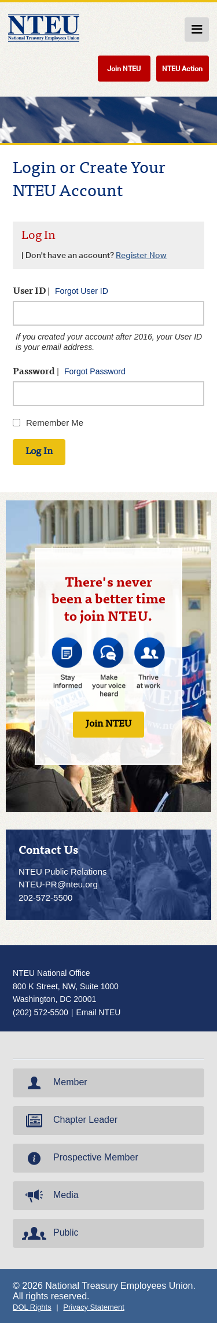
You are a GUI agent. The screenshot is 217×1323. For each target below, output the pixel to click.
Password (69, 372)
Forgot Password (95, 371)
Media (49, 1195)
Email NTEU (98, 1012)
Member (53, 1083)
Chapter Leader (68, 1120)
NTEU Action (182, 68)
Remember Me (54, 423)
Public (49, 1233)
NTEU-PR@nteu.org (58, 884)
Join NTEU (124, 68)
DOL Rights (32, 1307)
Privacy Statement (93, 1307)
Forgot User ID (81, 291)
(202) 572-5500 (40, 1012)
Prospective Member (79, 1158)
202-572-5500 (45, 897)
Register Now (141, 255)
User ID (60, 291)
